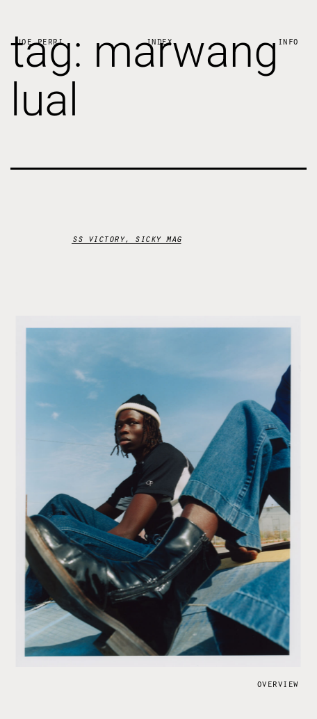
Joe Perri (39, 40)
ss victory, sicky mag (126, 238)
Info (287, 40)
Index (159, 40)
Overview (277, 682)
